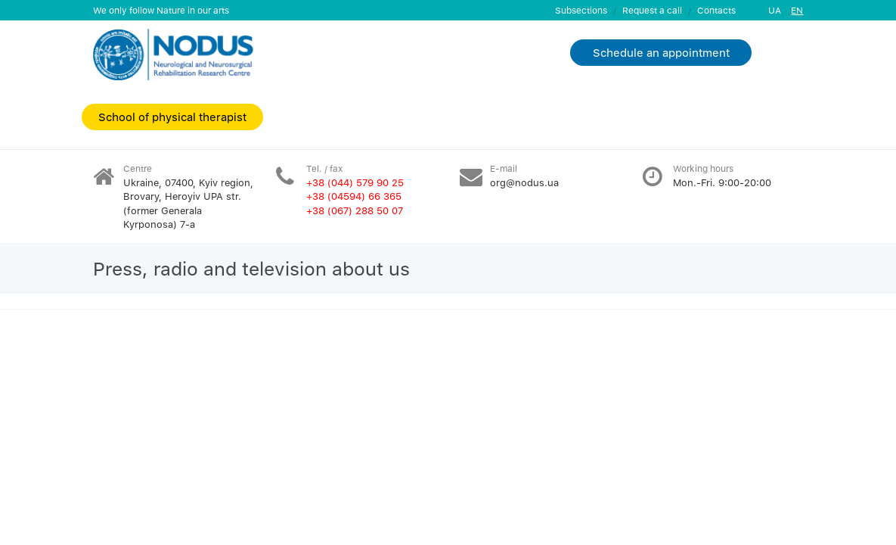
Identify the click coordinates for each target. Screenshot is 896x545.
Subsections (581, 10)
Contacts (716, 10)
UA (774, 10)
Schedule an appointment (661, 52)
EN (797, 10)
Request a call (652, 10)
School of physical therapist (172, 116)
